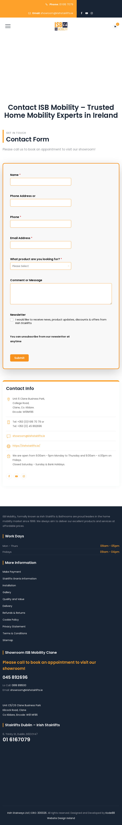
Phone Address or (23, 196)
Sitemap (8, 640)
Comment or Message (26, 280)
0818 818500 (19, 685)
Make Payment (12, 572)
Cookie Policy (11, 619)
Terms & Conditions (15, 633)
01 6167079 (16, 739)
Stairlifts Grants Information (20, 578)
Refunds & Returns (14, 613)
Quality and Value (13, 599)
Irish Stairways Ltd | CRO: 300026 (27, 813)
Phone (15, 217)
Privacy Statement (14, 626)
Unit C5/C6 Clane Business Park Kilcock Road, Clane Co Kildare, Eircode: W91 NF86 (22, 710)
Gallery (7, 592)
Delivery (7, 606)
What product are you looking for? (36, 259)
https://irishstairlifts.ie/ (26, 446)
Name (15, 175)
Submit (19, 358)
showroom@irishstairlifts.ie (57, 13)
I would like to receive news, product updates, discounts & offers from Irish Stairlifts (60, 321)
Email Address (21, 238)
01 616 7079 (66, 4)
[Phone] (40, 224)
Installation (9, 585)
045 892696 (15, 677)
